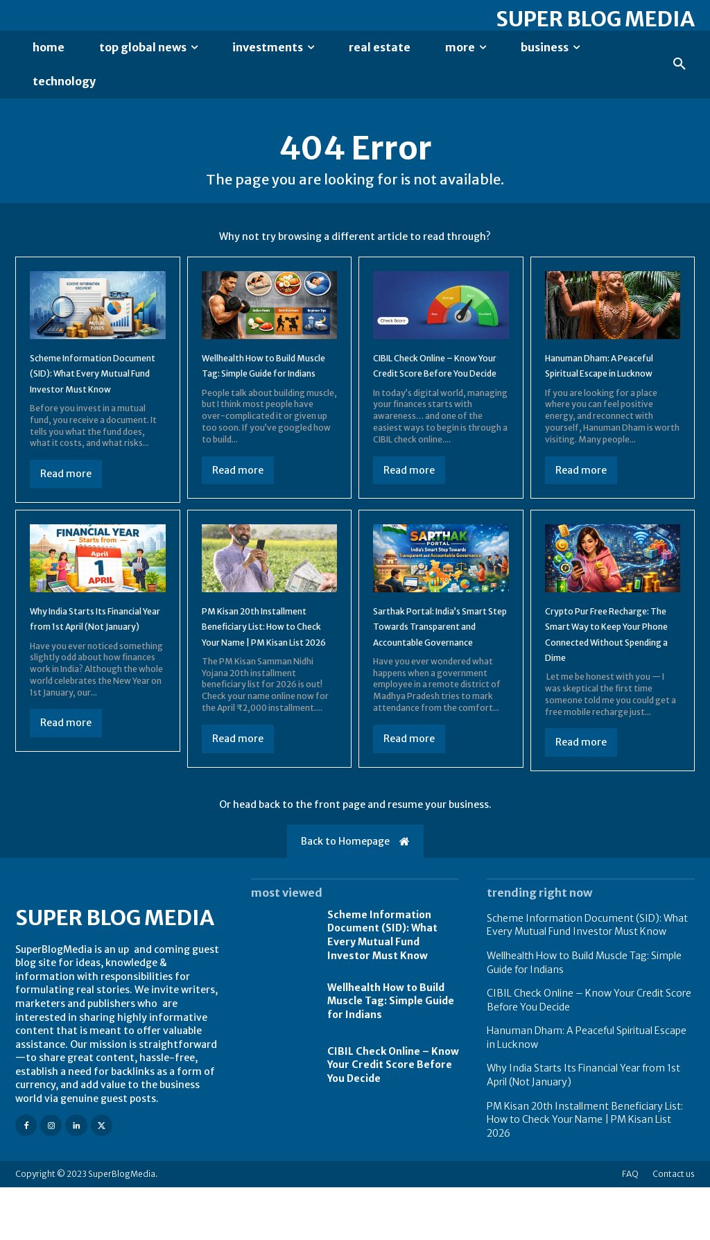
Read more (66, 499)
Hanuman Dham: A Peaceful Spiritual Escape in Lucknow (610, 382)
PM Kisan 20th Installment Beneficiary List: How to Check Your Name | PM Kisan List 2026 (263, 666)
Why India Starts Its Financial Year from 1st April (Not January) (88, 650)
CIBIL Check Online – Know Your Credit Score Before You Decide (434, 382)
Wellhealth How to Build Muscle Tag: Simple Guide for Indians (268, 382)
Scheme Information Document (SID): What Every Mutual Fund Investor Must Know (587, 977)
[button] (679, 64)
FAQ (630, 1226)
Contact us (673, 1226)
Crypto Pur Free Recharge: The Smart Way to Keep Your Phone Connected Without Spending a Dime (612, 666)
